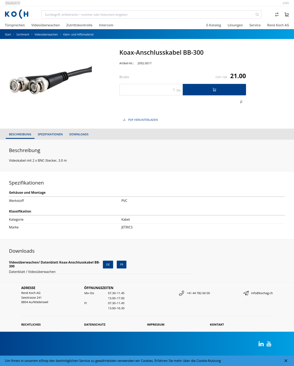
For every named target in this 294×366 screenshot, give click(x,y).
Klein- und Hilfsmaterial (78, 34)
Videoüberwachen (46, 34)
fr (121, 264)
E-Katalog (213, 25)
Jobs (286, 3)
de (108, 264)
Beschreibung (20, 134)
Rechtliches (31, 324)
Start (8, 34)
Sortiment (22, 34)
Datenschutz (94, 324)
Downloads (79, 134)
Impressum (155, 324)
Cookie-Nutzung (208, 360)
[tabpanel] (50, 80)
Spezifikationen (50, 134)
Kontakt (217, 324)
